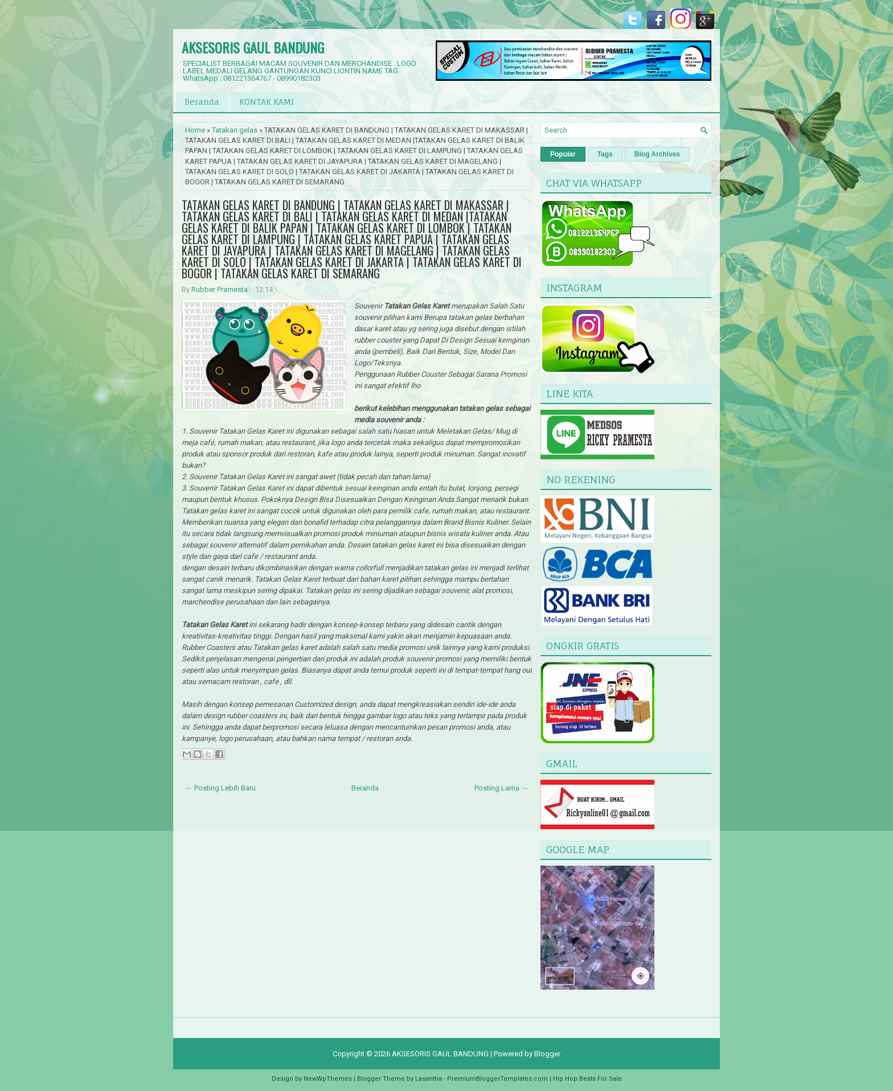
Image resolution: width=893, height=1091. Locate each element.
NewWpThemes (328, 1078)
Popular (563, 154)
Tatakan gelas (234, 130)
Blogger (547, 1053)
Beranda (202, 101)
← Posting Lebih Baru (220, 788)
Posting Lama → (501, 788)
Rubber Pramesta (219, 289)
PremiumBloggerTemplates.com (497, 1078)
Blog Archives (657, 154)
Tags (605, 154)
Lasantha (428, 1078)
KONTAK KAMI (266, 101)
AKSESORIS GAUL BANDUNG (253, 47)
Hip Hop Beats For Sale (587, 1078)
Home (195, 130)
